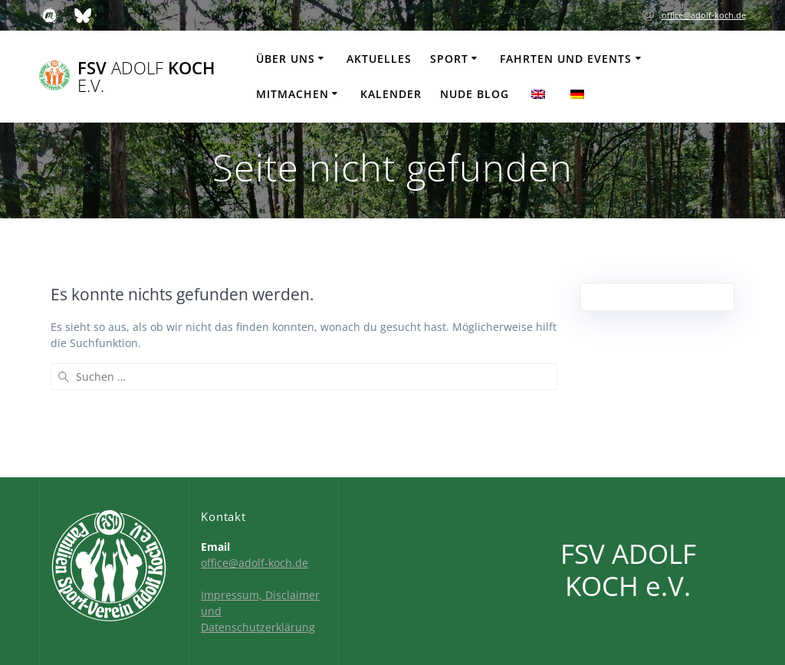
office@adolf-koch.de (704, 15)
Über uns (285, 58)
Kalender (391, 94)
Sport (449, 58)
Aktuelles (379, 58)
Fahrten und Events (566, 58)
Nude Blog (474, 94)
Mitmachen (292, 94)
